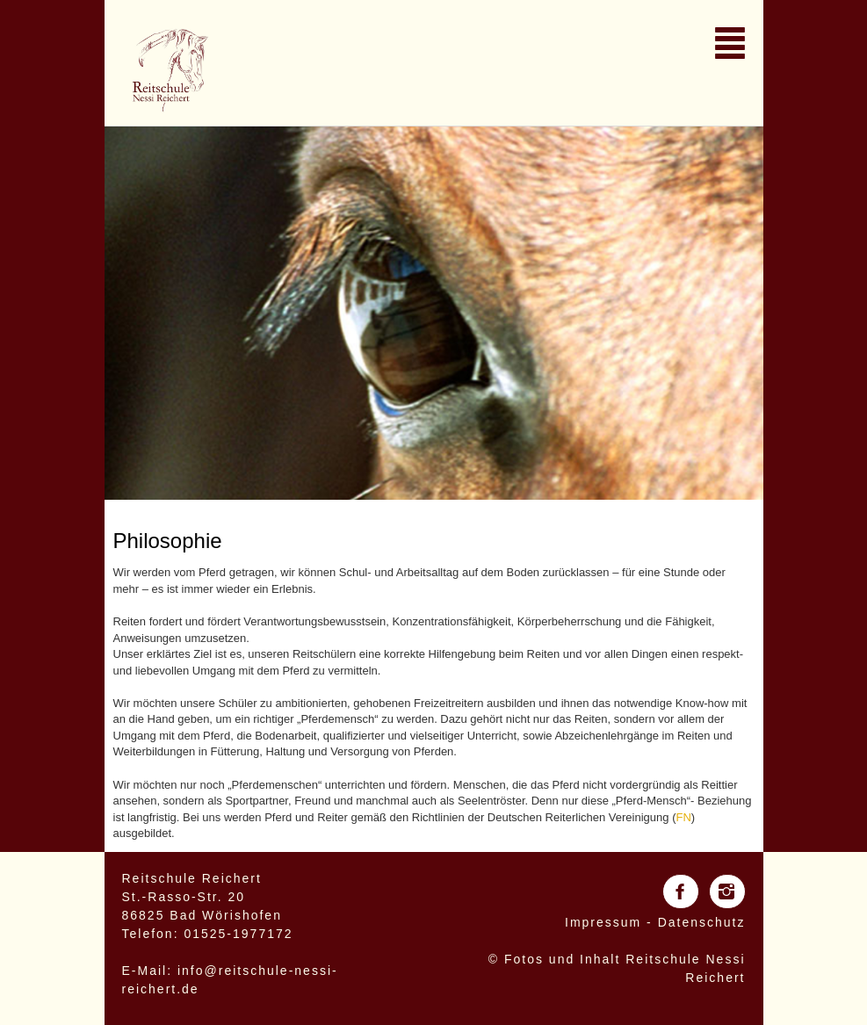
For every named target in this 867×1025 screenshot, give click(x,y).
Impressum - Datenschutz (655, 922)
